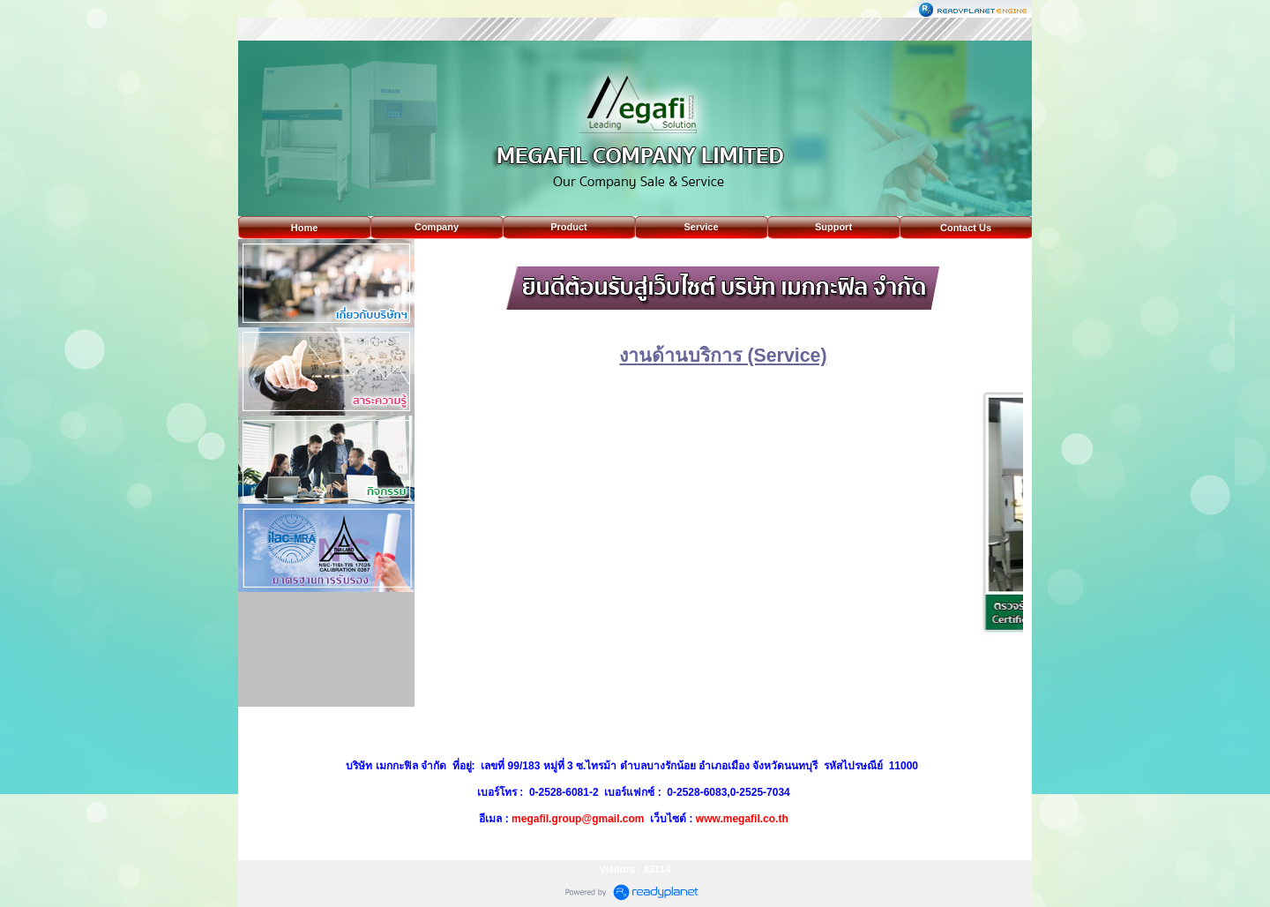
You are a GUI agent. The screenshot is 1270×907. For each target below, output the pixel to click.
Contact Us (965, 227)
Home (304, 227)
